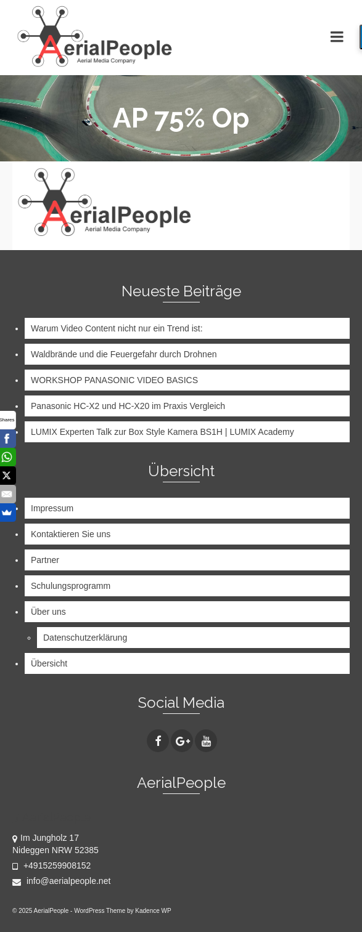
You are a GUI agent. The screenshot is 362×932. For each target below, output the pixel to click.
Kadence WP (153, 910)
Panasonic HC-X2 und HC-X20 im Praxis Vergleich (128, 406)
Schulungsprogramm (70, 586)
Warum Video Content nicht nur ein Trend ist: (117, 328)
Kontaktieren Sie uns (70, 534)
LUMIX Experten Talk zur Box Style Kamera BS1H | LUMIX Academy (162, 432)
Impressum (52, 508)
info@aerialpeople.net (61, 881)
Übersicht (49, 663)
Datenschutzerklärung (85, 637)
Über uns (48, 612)
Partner (45, 560)
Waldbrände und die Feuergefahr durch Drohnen (123, 354)
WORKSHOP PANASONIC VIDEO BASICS (114, 380)
